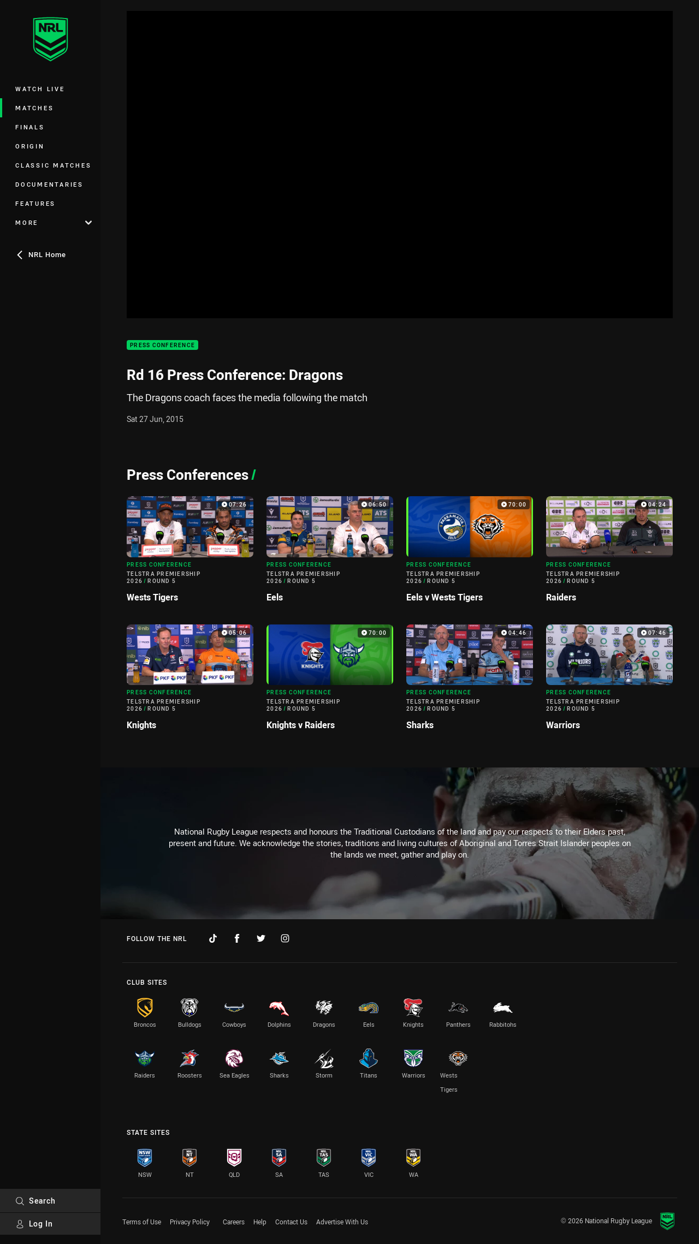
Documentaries (49, 184)
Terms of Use (141, 1221)
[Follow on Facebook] (237, 938)
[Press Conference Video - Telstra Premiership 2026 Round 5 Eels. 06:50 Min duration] (329, 553)
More (53, 222)
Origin (30, 146)
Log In (34, 1223)
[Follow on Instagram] (285, 938)
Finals (30, 127)
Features (35, 203)
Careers (234, 1221)
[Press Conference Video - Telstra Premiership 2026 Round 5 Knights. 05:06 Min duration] (190, 681)
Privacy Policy (190, 1221)
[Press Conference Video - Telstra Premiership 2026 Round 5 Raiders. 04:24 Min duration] (609, 553)
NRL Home (40, 254)
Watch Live (40, 89)
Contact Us (291, 1221)
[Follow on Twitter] (261, 938)
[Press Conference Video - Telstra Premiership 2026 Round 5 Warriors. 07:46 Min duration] (609, 681)
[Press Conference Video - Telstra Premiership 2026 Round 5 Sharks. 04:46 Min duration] (469, 681)
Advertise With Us (342, 1221)
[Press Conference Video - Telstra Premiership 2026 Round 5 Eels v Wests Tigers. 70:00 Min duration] (469, 553)
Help (259, 1221)
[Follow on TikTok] (213, 938)
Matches (34, 108)
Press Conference (162, 345)
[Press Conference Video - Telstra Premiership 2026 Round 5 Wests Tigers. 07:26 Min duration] (190, 553)
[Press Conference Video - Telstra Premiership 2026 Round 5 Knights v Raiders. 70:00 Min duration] (329, 681)
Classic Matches (53, 165)
